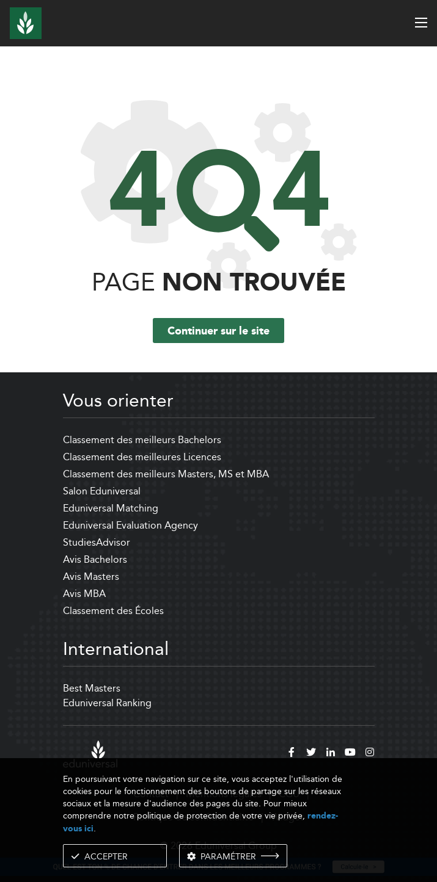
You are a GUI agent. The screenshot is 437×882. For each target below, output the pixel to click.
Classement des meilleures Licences (142, 456)
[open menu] (421, 22)
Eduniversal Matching (110, 508)
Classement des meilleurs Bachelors (142, 439)
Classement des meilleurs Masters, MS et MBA (166, 474)
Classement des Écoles (113, 610)
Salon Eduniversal (102, 491)
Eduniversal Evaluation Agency (130, 525)
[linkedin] (331, 754)
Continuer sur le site (218, 331)
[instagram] (370, 754)
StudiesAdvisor (96, 542)
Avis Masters (91, 576)
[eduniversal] (90, 754)
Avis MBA (84, 593)
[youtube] (350, 754)
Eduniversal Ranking (107, 702)
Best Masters (91, 688)
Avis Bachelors (95, 559)
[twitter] (311, 754)
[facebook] (291, 754)
